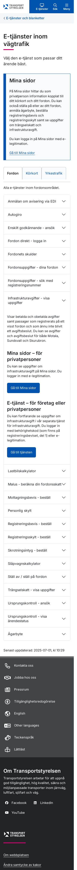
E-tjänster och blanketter (25, 18)
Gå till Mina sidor (22, 153)
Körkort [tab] (33, 172)
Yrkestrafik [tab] (55, 172)
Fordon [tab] (14, 172)
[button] (42, 6)
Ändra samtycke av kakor (22, 865)
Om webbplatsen (16, 855)
